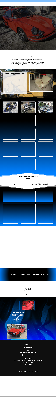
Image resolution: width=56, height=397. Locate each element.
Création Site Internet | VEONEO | (30, 395)
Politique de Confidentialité (16, 395)
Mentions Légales (9, 395)
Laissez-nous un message (28, 355)
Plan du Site (22, 395)
